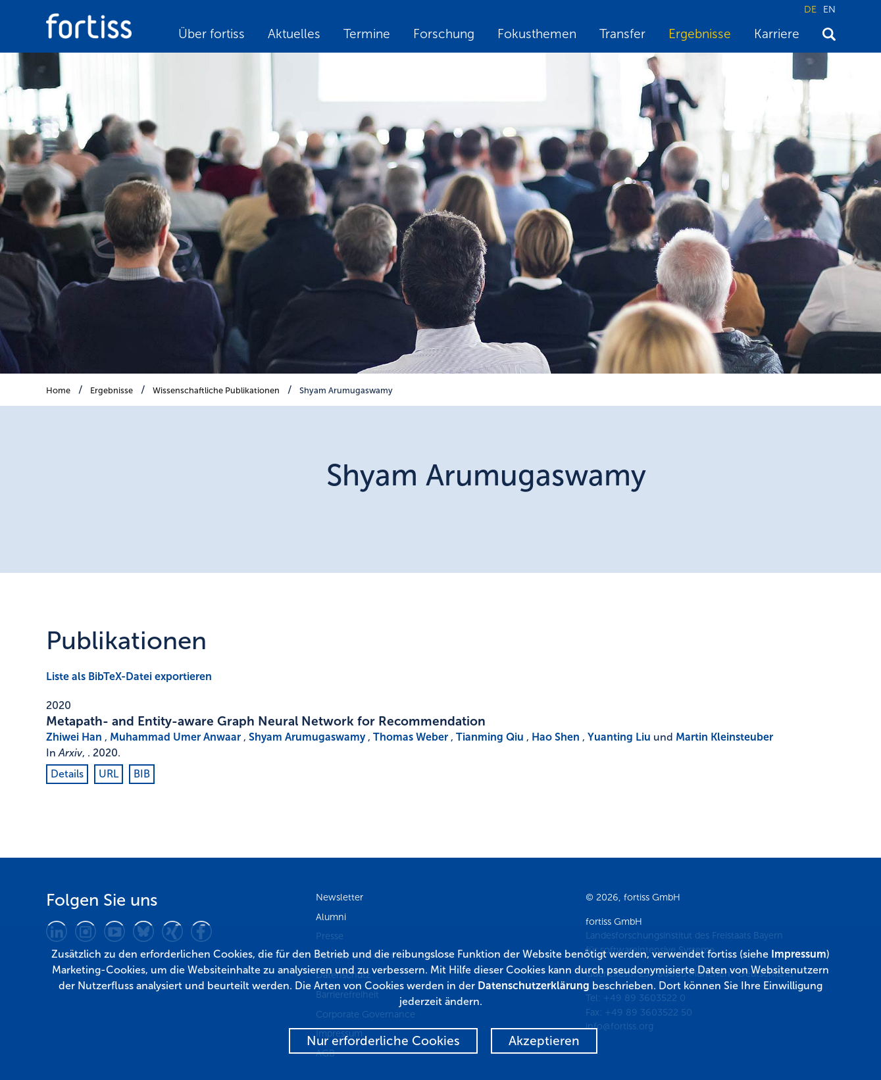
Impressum (798, 954)
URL (108, 774)
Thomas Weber (410, 737)
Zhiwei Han (74, 737)
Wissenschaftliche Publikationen (216, 390)
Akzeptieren (544, 1040)
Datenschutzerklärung (534, 985)
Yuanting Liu (619, 737)
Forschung (443, 33)
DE (810, 9)
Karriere (776, 33)
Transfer (622, 33)
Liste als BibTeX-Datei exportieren (129, 676)
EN (829, 9)
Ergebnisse (699, 33)
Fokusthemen (536, 33)
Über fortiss (211, 33)
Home (58, 390)
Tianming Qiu (490, 737)
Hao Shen (556, 737)
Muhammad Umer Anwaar (175, 737)
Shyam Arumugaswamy (346, 390)
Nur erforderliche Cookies (383, 1040)
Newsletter (339, 897)
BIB (142, 774)
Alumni (331, 917)
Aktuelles (294, 33)
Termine (366, 33)
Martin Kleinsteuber (724, 737)
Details (67, 774)
